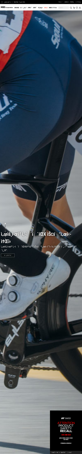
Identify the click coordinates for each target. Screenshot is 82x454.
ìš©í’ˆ (35, 7)
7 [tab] (5, 238)
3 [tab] (5, 228)
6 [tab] (5, 236)
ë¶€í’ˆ (30, 7)
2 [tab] (5, 226)
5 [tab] (5, 233)
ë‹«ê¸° (70, 452)
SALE (46, 7)
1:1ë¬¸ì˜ (60, 2)
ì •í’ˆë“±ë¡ (78, 2)
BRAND (16, 7)
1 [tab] (5, 223)
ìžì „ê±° (23, 7)
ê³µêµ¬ (40, 7)
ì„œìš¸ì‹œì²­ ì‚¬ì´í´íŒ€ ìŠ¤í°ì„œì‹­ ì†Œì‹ (15, 2)
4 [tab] (5, 231)
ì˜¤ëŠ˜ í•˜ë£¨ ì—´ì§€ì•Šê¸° (59, 452)
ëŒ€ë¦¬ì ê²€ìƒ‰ (69, 2)
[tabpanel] (41, 232)
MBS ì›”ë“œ (53, 7)
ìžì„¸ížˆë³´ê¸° (7, 255)
